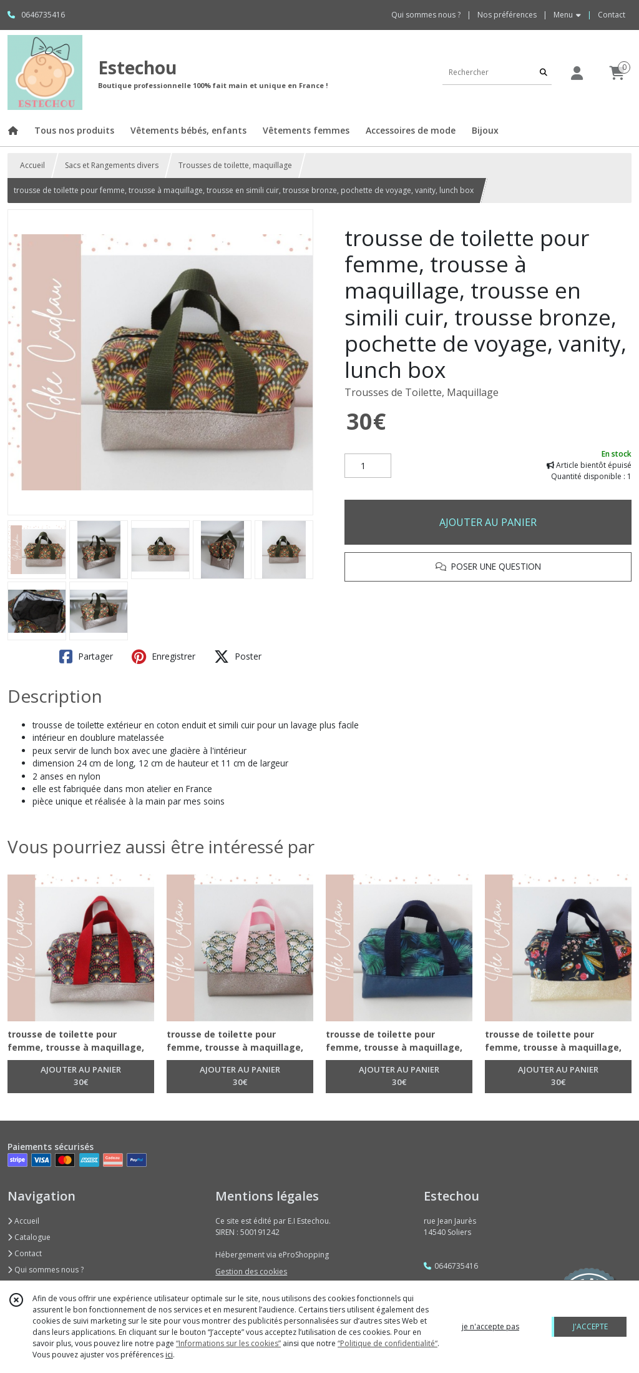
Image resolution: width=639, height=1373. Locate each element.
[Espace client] (577, 72)
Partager (86, 656)
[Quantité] (367, 466)
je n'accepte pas (490, 1326)
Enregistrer (163, 656)
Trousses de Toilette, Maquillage (421, 392)
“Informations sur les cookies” (228, 1343)
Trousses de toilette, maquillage (235, 165)
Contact (611, 14)
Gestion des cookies (251, 1271)
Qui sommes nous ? (45, 1269)
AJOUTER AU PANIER (488, 522)
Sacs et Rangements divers (112, 165)
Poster (237, 656)
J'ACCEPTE (590, 1326)
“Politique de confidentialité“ (387, 1343)
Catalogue (29, 1237)
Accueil (32, 165)
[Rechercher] (543, 72)
